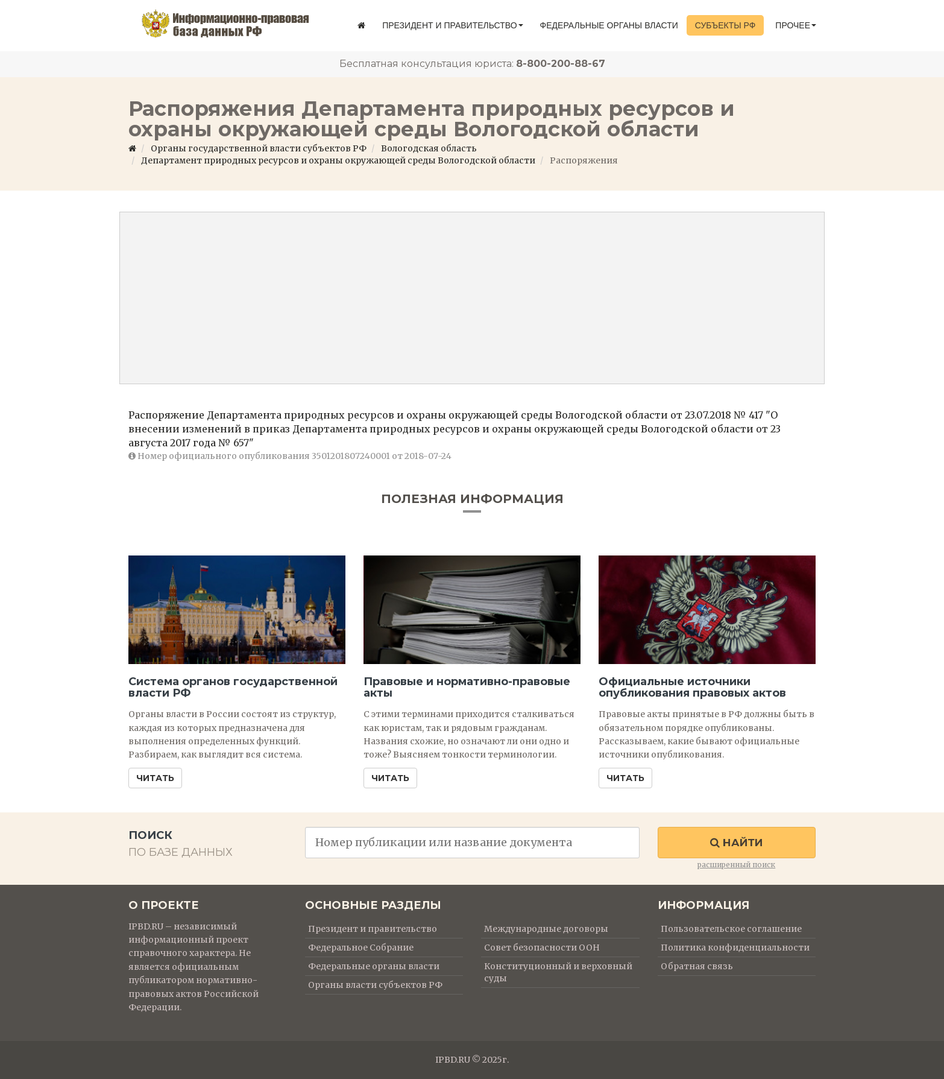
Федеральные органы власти (609, 25)
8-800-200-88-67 (560, 63)
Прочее (795, 25)
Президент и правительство (452, 25)
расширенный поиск (736, 864)
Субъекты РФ (725, 25)
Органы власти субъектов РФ (375, 984)
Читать (155, 778)
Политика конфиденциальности (735, 947)
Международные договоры (546, 928)
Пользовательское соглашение (731, 928)
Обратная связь (697, 966)
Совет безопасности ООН (542, 947)
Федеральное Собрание (361, 947)
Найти (736, 843)
